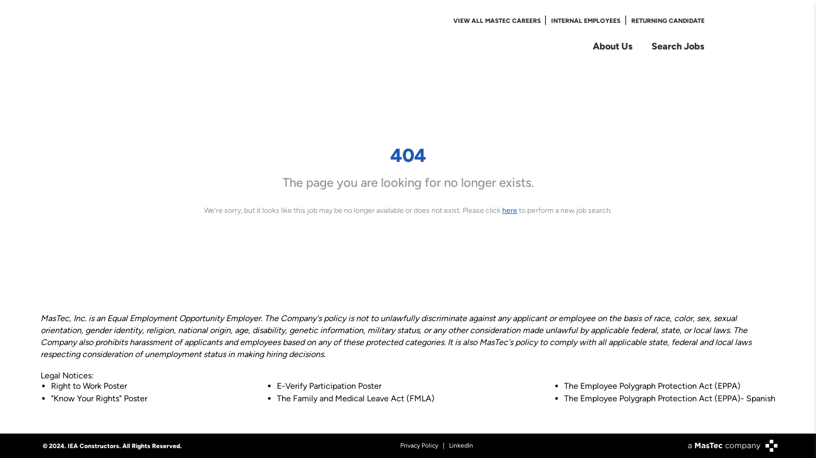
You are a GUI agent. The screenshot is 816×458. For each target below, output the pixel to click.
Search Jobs (678, 46)
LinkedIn (461, 445)
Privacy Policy (419, 445)
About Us (613, 46)
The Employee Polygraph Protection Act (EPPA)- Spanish (669, 398)
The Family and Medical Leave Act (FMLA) (356, 398)
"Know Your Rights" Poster (99, 398)
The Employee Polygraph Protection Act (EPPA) (652, 386)
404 (408, 155)
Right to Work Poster (89, 386)
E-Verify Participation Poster (329, 386)
